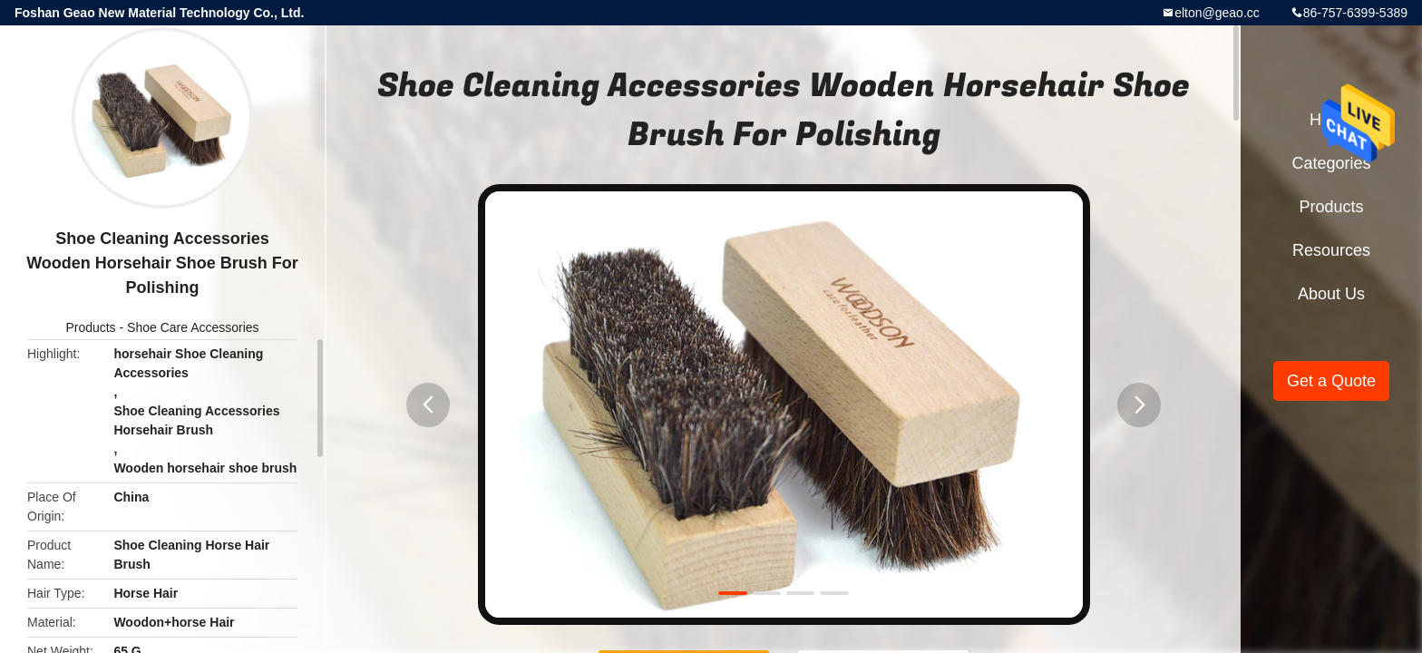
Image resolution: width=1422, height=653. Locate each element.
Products (90, 327)
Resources (1331, 250)
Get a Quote (1331, 381)
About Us (1331, 294)
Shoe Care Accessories (193, 327)
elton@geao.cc (1217, 12)
